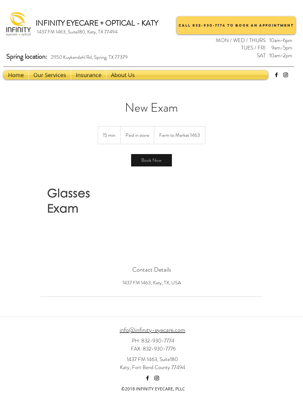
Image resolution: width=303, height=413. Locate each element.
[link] (151, 160)
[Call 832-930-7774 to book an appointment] (236, 25)
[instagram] (286, 75)
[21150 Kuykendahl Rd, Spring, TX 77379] (89, 57)
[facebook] (276, 75)
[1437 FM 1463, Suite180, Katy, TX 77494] (77, 32)
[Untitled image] (76, 216)
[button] (122, 75)
